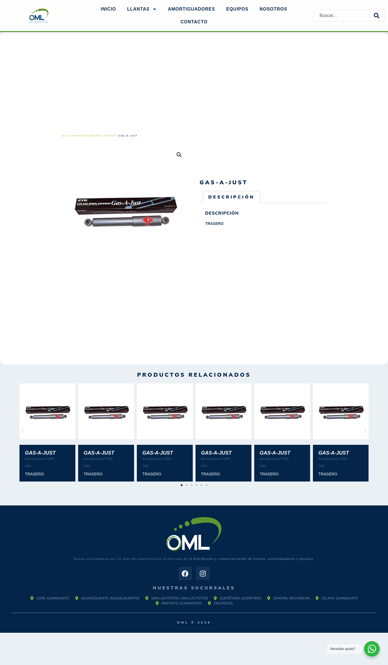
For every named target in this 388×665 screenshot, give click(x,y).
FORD (111, 135)
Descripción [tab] (231, 197)
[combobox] (343, 15)
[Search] (379, 15)
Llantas (142, 9)
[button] (179, 155)
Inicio (108, 9)
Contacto (194, 21)
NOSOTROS (273, 9)
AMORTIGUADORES (191, 9)
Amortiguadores (89, 135)
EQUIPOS (237, 9)
